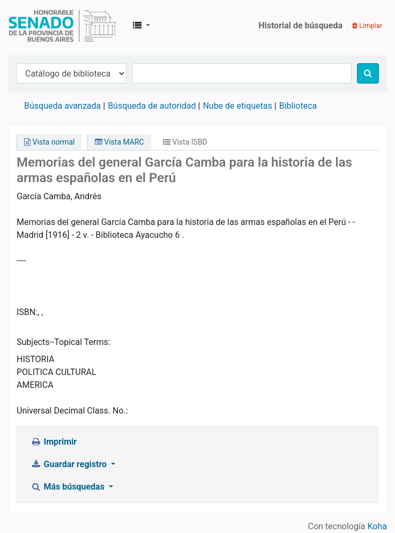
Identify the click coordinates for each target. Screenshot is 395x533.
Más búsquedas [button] (69, 487)
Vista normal (49, 142)
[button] (141, 25)
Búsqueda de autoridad (152, 106)
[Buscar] (368, 73)
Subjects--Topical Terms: (63, 342)
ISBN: (27, 312)
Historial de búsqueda (300, 25)
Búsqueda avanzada (62, 106)
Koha (377, 526)
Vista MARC (119, 142)
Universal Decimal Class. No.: (72, 411)
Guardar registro (70, 464)
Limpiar (367, 25)
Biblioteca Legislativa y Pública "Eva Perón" (62, 25)
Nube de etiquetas (237, 106)
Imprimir (54, 442)
